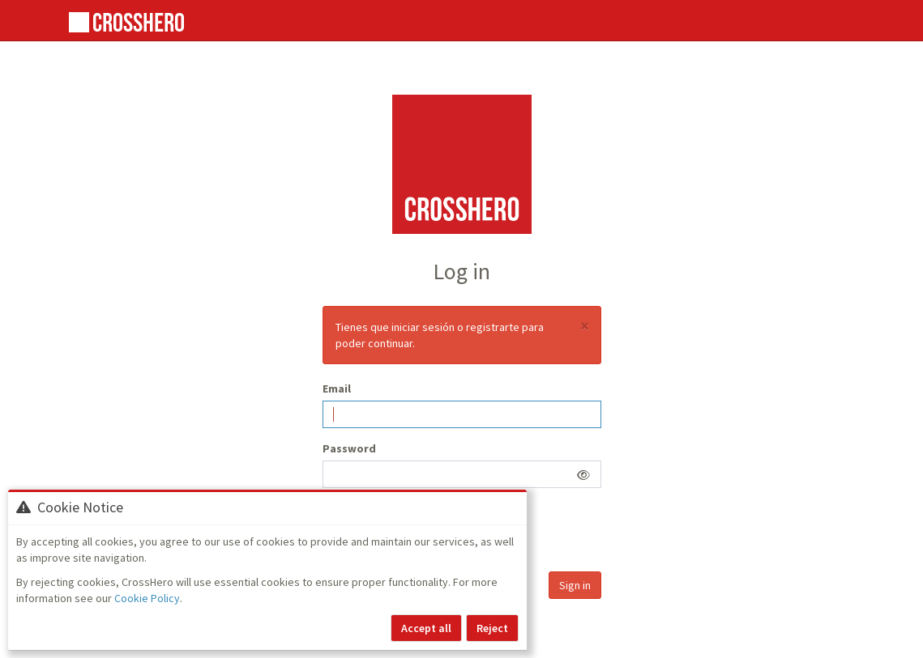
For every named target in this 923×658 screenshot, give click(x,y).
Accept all (426, 628)
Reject (492, 628)
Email (337, 388)
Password (349, 448)
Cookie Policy (147, 598)
